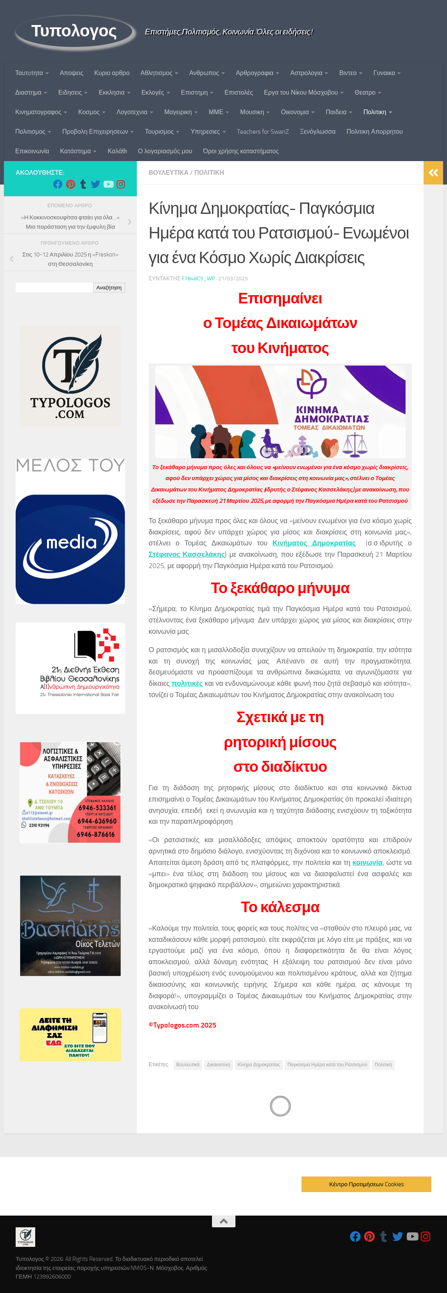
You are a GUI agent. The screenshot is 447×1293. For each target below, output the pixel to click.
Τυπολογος (74, 31)
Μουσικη (252, 112)
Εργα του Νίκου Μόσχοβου (301, 92)
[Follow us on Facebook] (58, 184)
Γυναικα (384, 73)
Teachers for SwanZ (263, 131)
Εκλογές (153, 92)
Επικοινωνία (32, 151)
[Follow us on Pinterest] (70, 184)
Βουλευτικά (187, 1064)
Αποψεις (71, 73)
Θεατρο (365, 92)
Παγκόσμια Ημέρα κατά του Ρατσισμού (327, 1064)
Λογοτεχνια (132, 112)
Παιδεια (336, 112)
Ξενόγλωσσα (318, 131)
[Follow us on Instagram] (120, 184)
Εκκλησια (111, 92)
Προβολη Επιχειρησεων (95, 131)
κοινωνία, (368, 862)
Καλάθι (117, 151)
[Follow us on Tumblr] (83, 184)
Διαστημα (28, 92)
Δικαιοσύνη (218, 1064)
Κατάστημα (75, 151)
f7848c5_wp (198, 278)
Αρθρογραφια (254, 73)
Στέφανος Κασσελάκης (187, 554)
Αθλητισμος (156, 73)
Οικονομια (295, 112)
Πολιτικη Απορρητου (374, 131)
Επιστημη (194, 92)
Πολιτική (383, 1064)
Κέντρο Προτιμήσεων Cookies (366, 1184)
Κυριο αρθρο (111, 73)
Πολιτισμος (30, 131)
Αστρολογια (306, 73)
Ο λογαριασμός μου (165, 151)
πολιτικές (187, 683)
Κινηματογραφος (38, 112)
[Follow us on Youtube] (108, 184)
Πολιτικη (374, 112)
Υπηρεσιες (205, 131)
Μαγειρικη (178, 112)
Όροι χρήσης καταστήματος (241, 151)
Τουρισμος (159, 131)
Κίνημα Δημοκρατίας (259, 1064)
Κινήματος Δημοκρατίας (314, 543)
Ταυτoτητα (29, 73)
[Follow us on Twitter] (95, 184)
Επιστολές (238, 92)
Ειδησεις (70, 92)
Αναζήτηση (109, 288)
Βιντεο (348, 73)
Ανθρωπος (204, 73)
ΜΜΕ (216, 112)
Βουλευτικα (168, 172)
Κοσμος (89, 112)
